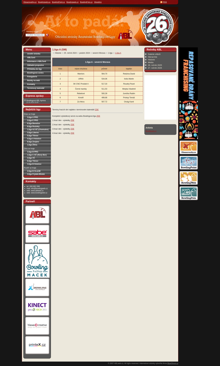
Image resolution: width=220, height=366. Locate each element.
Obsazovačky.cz (30, 2)
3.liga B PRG (32, 152)
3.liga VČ (31, 158)
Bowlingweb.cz (72, 2)
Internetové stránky (147, 363)
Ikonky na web (33, 80)
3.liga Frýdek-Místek (36, 174)
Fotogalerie (32, 77)
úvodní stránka (33, 54)
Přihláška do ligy (34, 69)
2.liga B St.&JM (33, 171)
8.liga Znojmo (33, 142)
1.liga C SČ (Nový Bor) (37, 155)
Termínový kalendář (35, 88)
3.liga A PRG (32, 117)
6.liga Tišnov (32, 161)
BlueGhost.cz (172, 363)
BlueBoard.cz (151, 131)
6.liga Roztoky (33, 126)
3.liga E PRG (32, 120)
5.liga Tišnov (32, 136)
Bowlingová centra (35, 73)
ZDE (97, 110)
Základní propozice (35, 65)
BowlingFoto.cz (86, 2)
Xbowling (98, 2)
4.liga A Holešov (34, 139)
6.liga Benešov (33, 123)
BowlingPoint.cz (58, 2)
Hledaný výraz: (32, 32)
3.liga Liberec (33, 133)
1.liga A (118, 53)
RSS (165, 2)
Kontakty (31, 84)
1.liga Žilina (32, 145)
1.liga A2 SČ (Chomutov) (38, 129)
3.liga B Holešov (34, 164)
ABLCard (31, 58)
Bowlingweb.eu (44, 2)
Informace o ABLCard (36, 61)
